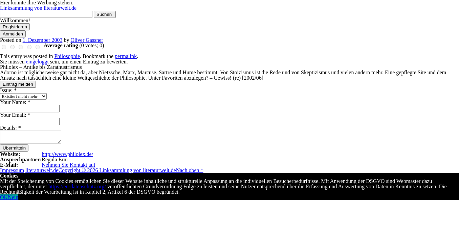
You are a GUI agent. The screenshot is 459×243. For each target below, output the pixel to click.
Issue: (8, 90)
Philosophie (67, 56)
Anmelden (13, 33)
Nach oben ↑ (189, 170)
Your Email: (15, 115)
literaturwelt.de (41, 170)
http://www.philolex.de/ (67, 154)
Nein (13, 197)
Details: (10, 128)
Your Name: (15, 102)
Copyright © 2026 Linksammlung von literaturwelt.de (117, 170)
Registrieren (15, 26)
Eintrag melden (18, 84)
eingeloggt (37, 61)
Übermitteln (14, 148)
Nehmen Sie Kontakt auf (68, 165)
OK (4, 197)
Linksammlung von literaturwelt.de (38, 8)
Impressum (12, 170)
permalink (126, 56)
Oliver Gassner (86, 40)
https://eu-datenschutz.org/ (77, 186)
